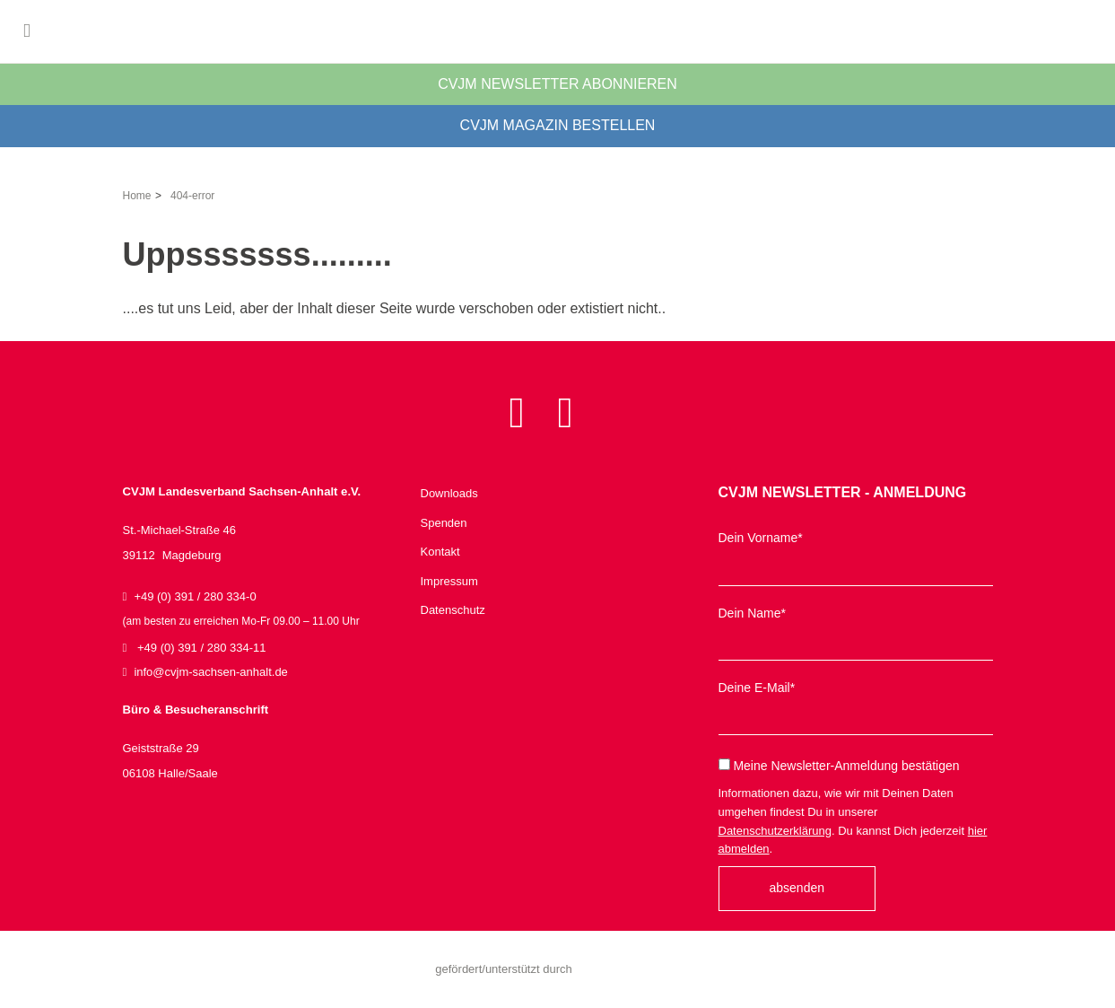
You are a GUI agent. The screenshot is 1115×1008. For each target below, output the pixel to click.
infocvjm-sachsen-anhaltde (210, 672)
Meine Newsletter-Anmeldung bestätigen (839, 765)
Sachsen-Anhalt (626, 969)
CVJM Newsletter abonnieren (557, 84)
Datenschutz (453, 610)
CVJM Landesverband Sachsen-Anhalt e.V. (139, 31)
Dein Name (752, 613)
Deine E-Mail (757, 687)
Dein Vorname (761, 537)
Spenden (444, 523)
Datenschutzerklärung (775, 830)
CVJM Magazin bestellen (558, 125)
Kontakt (440, 551)
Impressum (449, 581)
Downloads (449, 493)
